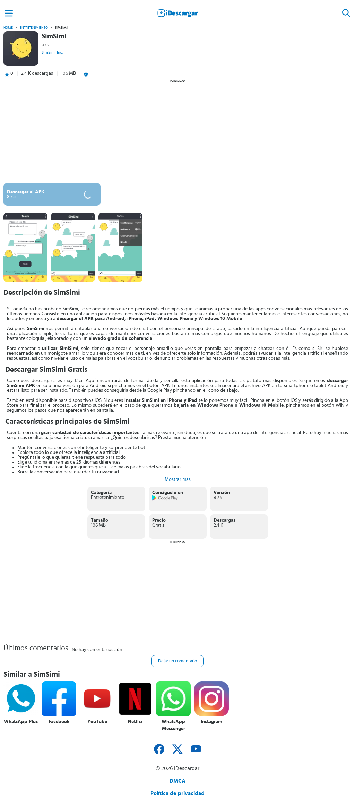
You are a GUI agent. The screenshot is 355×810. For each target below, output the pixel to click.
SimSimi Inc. (52, 52)
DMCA (177, 781)
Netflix (135, 721)
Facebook (59, 721)
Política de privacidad (177, 793)
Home (8, 27)
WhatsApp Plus (21, 721)
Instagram (211, 721)
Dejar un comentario (177, 661)
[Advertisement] (177, 130)
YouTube (97, 721)
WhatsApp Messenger (173, 725)
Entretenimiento (34, 27)
